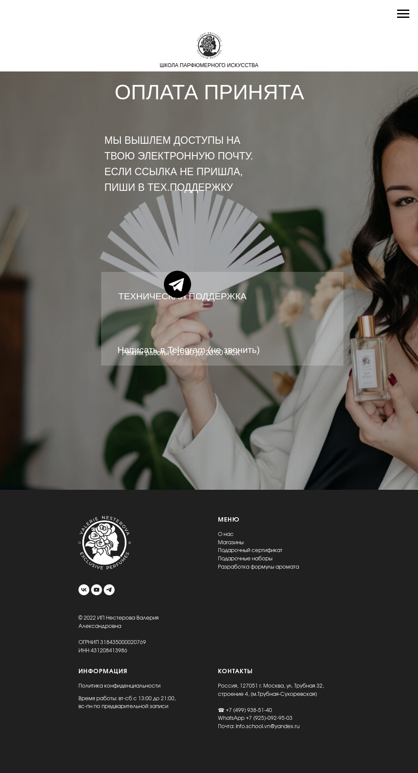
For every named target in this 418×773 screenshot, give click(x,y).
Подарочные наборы (245, 558)
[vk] (83, 589)
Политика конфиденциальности (119, 685)
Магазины (231, 542)
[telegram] (109, 589)
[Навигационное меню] (403, 14)
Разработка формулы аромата (258, 567)
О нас (226, 534)
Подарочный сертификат (250, 550)
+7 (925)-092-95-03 (269, 718)
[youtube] (96, 589)
